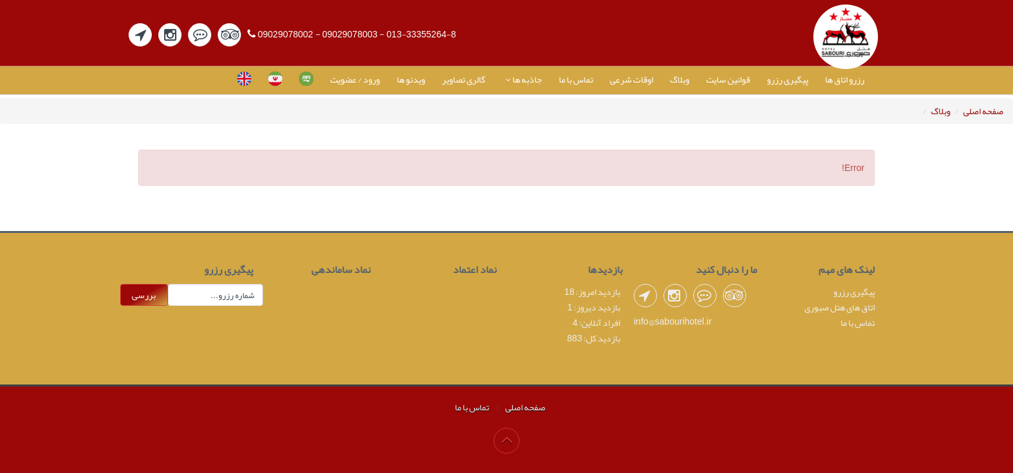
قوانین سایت (728, 79)
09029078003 (350, 34)
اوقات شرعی (631, 79)
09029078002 (285, 34)
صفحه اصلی (983, 111)
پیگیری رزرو (787, 79)
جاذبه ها (522, 79)
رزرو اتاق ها (844, 79)
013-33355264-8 (420, 34)
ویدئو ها (411, 79)
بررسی (144, 295)
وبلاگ (679, 79)
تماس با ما (576, 79)
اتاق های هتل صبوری (839, 307)
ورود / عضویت (355, 79)
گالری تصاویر (463, 79)
